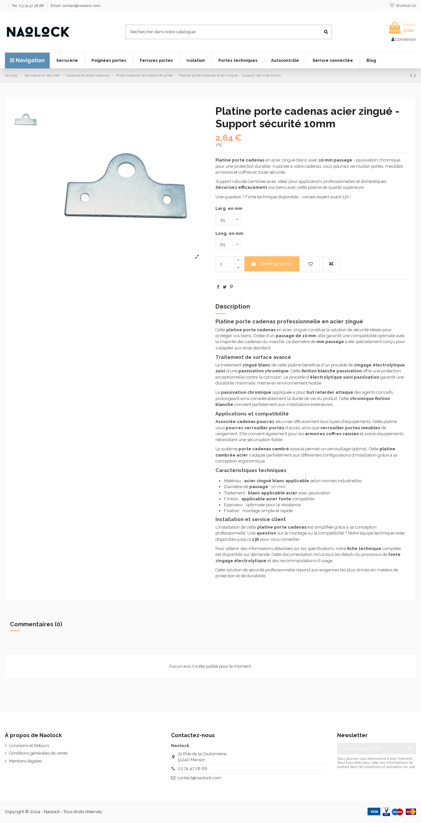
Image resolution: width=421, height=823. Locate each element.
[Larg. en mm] (228, 219)
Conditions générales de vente (38, 753)
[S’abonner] (409, 748)
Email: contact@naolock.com (76, 5)
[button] (67, 60)
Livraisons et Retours (29, 745)
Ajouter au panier (272, 263)
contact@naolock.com (199, 777)
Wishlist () (403, 5)
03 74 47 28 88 (193, 768)
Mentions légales (25, 761)
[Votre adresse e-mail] (370, 748)
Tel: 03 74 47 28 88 (28, 5)
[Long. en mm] (228, 244)
